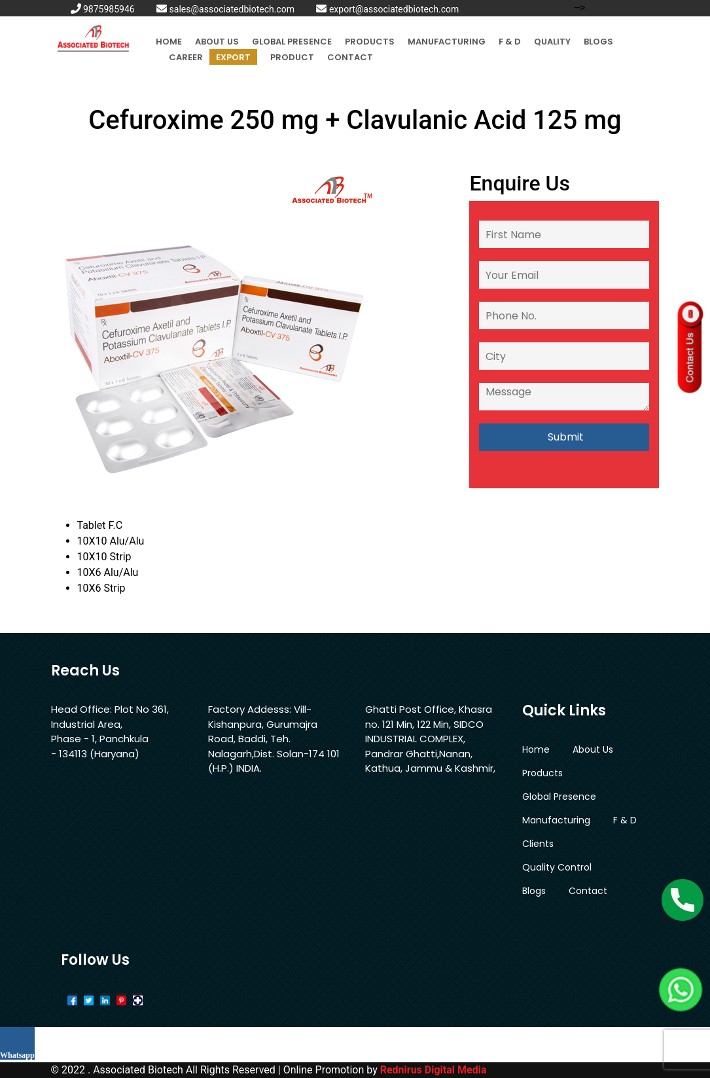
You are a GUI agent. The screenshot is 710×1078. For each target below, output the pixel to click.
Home (169, 41)
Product (292, 57)
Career (186, 57)
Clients (538, 843)
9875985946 (103, 9)
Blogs (598, 41)
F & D (510, 41)
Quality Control (557, 867)
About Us (217, 41)
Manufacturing (447, 41)
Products (370, 41)
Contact (350, 57)
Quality (552, 41)
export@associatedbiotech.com (387, 9)
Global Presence (292, 41)
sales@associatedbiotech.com (225, 9)
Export (233, 57)
